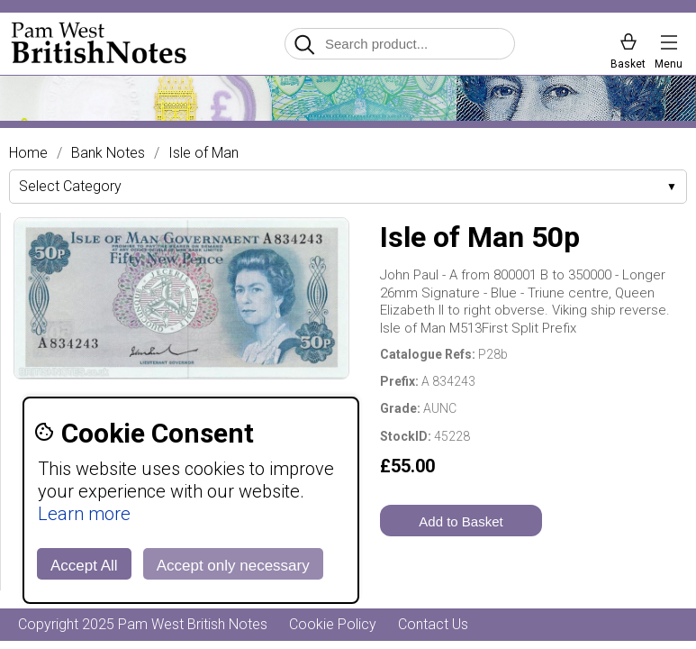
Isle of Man (203, 153)
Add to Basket (460, 521)
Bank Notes (108, 153)
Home (28, 153)
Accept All (84, 565)
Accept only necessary (233, 565)
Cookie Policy (332, 624)
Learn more (84, 514)
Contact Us (433, 624)
